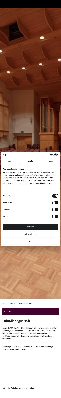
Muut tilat (13, 303)
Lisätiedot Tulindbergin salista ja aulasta (18, 388)
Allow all (30, 227)
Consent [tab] (10, 161)
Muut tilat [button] (7, 311)
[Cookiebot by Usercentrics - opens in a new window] (48, 154)
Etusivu (4, 303)
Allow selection (30, 234)
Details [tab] (30, 161)
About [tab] (50, 161)
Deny (31, 241)
